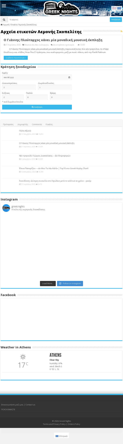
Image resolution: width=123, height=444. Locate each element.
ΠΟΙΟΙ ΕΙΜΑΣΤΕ (8, 409)
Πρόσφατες (8, 124)
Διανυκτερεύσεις (9, 83)
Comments (37, 124)
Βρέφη (53, 93)
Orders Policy (74, 424)
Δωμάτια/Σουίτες (46, 83)
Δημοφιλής (23, 124)
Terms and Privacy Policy (54, 424)
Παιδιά (29, 93)
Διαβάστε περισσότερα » (16, 57)
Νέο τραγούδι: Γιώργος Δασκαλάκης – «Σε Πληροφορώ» (44, 155)
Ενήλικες (6, 93)
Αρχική (5, 24)
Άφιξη (5, 73)
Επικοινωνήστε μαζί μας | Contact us (18, 404)
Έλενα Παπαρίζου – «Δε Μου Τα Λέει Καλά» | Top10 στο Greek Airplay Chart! (53, 168)
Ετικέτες (49, 124)
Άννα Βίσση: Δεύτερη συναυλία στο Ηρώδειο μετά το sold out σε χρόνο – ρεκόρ (55, 180)
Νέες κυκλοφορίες (42, 45)
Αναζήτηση (115, 20)
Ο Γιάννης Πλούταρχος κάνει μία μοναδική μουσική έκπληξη (53, 40)
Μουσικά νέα (29, 45)
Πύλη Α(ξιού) (25, 130)
